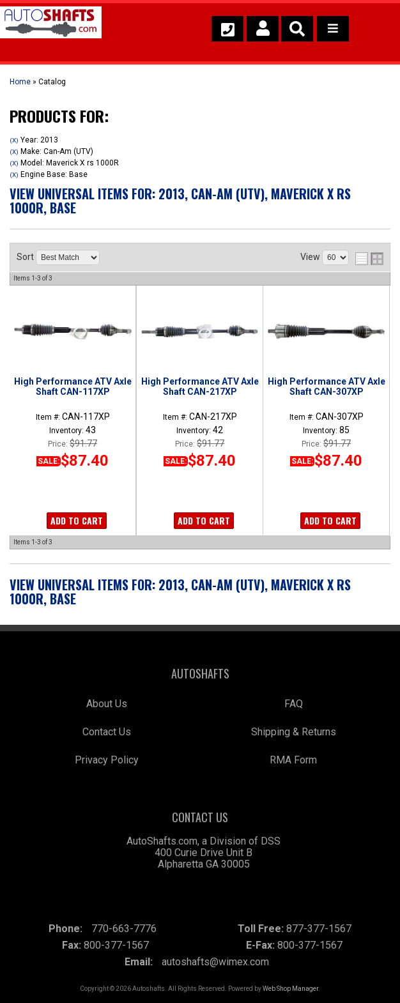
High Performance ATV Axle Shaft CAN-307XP (326, 386)
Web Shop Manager (290, 988)
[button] (297, 29)
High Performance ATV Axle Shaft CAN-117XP (73, 386)
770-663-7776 (124, 929)
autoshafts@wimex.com (215, 962)
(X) (14, 140)
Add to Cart (76, 520)
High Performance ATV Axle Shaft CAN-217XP (200, 386)
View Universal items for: (180, 200)
